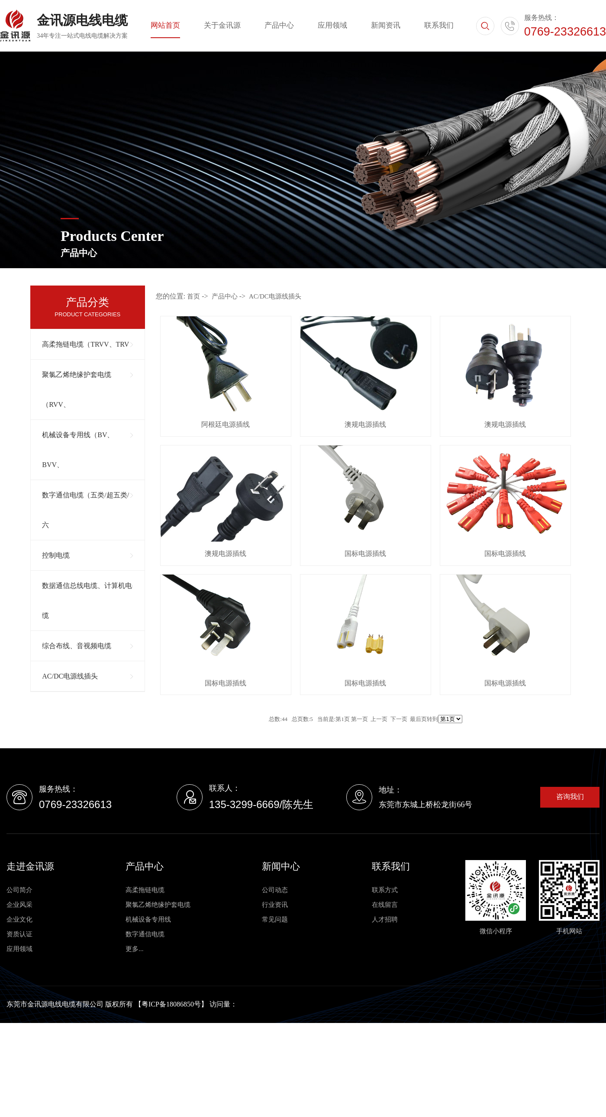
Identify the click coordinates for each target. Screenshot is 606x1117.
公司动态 (275, 889)
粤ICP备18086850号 (171, 1004)
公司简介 (19, 889)
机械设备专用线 (148, 919)
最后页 (418, 719)
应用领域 (332, 25)
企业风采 (19, 904)
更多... (134, 948)
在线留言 (385, 904)
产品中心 (279, 25)
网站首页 (165, 25)
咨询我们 (570, 796)
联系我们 (439, 25)
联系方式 (385, 889)
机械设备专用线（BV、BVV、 (78, 449)
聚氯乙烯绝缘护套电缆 (158, 904)
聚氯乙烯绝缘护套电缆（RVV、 (76, 389)
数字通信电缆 (145, 934)
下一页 (398, 719)
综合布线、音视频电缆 (76, 645)
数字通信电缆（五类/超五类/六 (85, 510)
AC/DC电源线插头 (70, 676)
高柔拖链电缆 (145, 889)
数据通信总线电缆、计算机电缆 (87, 600)
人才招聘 (385, 919)
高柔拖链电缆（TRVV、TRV (85, 344)
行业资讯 (275, 904)
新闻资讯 (385, 25)
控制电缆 (56, 555)
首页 (193, 296)
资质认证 (19, 934)
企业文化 (19, 919)
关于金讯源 (222, 25)
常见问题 (275, 919)
